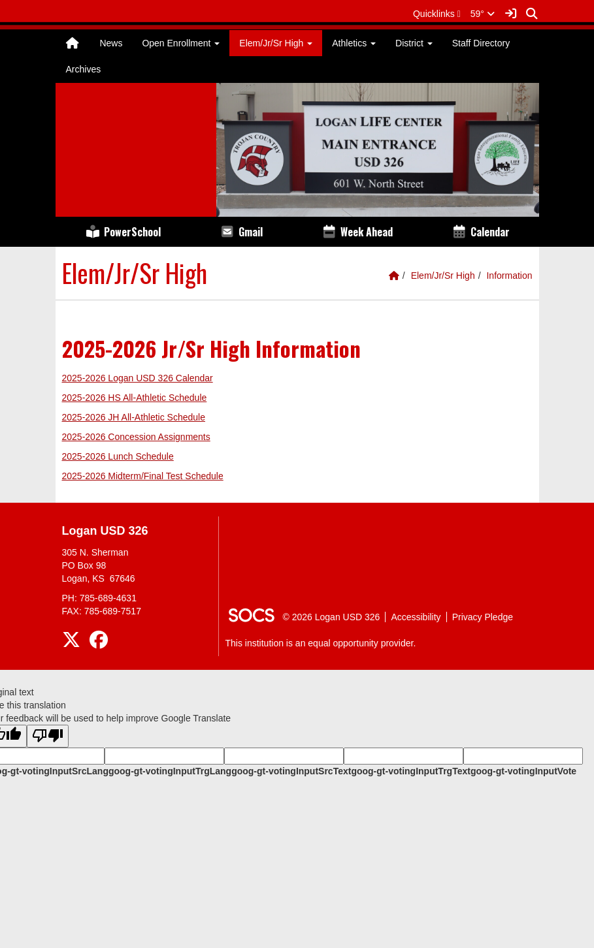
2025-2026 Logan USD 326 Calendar (137, 378)
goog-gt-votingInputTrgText (410, 771)
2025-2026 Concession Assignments (136, 437)
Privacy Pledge (482, 617)
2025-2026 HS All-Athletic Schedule (134, 397)
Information (509, 275)
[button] (437, 13)
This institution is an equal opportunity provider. (320, 643)
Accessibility (415, 617)
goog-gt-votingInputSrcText (291, 771)
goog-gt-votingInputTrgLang (169, 771)
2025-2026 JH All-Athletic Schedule (133, 417)
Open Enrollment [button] (181, 43)
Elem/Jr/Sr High (443, 275)
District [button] (414, 43)
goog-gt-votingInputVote (523, 771)
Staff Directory (481, 43)
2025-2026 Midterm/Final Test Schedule (142, 476)
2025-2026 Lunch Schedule (118, 456)
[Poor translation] (48, 736)
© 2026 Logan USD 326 (331, 617)
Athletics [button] (354, 43)
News (110, 43)
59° (482, 13)
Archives (83, 69)
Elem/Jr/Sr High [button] (275, 43)
